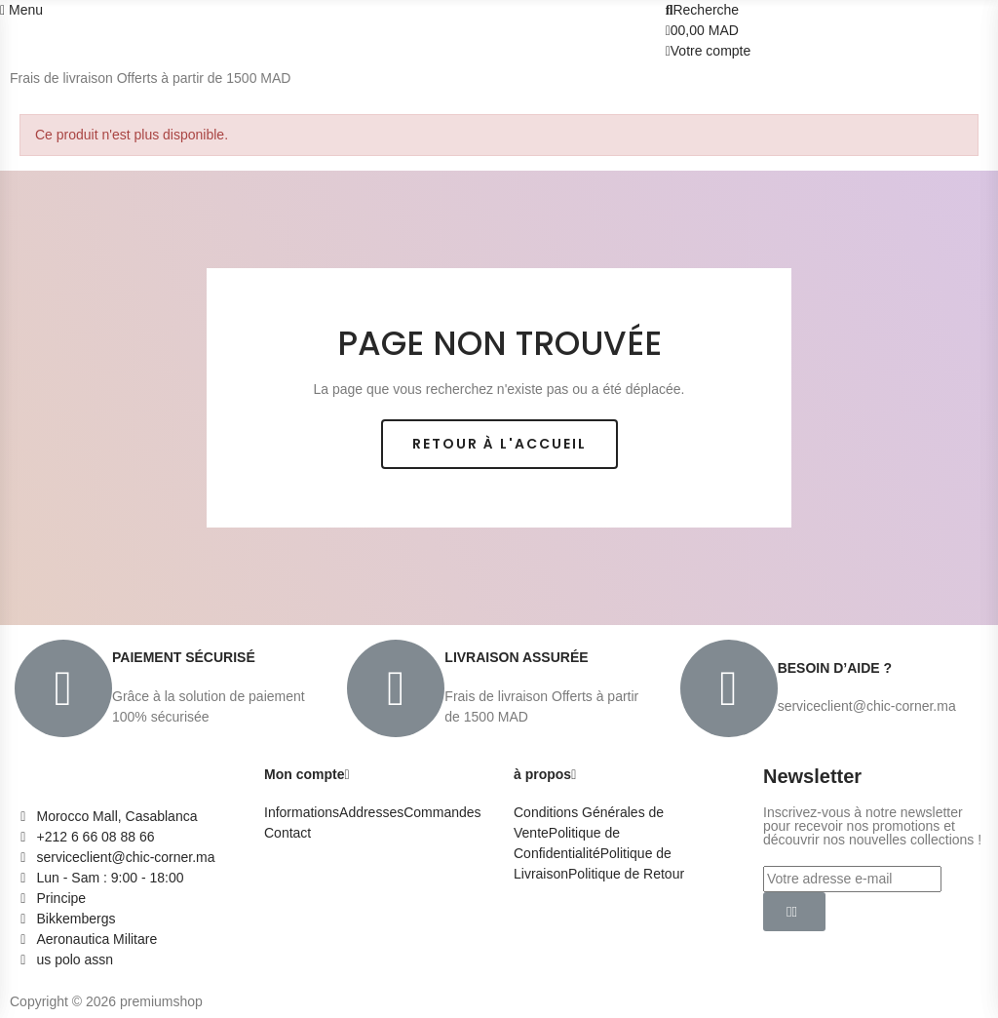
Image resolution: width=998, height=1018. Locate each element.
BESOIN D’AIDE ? (835, 668)
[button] (499, 444)
